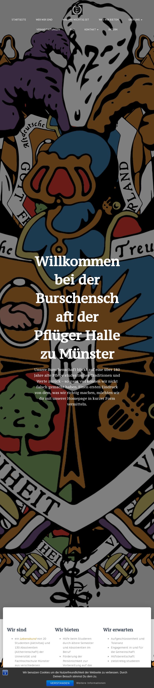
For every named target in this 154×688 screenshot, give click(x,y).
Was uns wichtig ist (75, 19)
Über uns (135, 19)
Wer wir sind (44, 19)
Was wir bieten (109, 19)
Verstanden (60, 683)
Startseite (19, 19)
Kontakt (92, 29)
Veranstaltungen (48, 29)
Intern (112, 29)
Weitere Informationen (91, 682)
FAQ (72, 29)
